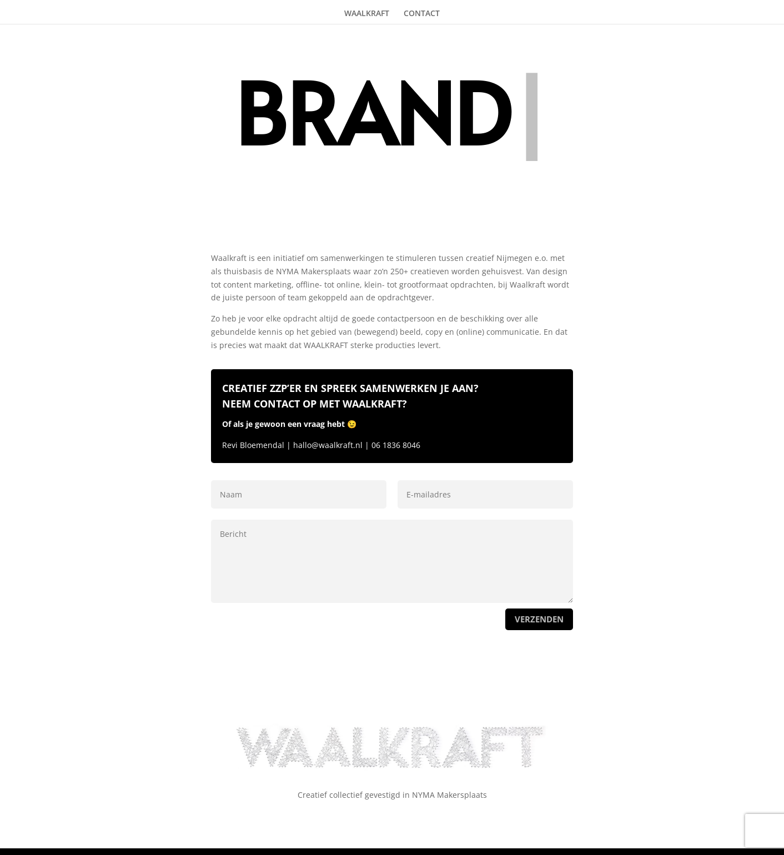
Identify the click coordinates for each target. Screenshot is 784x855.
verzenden (539, 619)
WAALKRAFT (366, 13)
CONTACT (422, 13)
